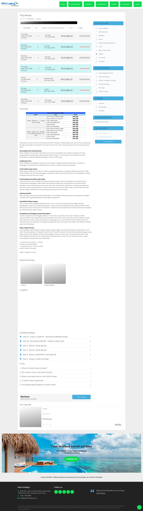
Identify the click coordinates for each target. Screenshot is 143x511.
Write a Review (81, 397)
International (75, 4)
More (137, 4)
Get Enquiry (108, 141)
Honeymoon (102, 4)
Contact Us (71, 458)
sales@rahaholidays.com (104, 136)
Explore (118, 423)
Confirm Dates (84, 36)
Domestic (89, 4)
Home (63, 4)
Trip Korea (47, 418)
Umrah (114, 4)
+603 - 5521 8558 (102, 133)
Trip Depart (126, 4)
